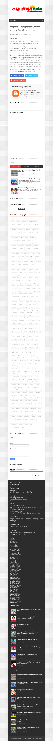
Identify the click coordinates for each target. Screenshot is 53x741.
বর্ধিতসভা (19, 350)
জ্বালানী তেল (37, 301)
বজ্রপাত (31, 347)
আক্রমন (13, 227)
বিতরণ (38, 358)
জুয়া (12, 299)
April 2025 (12, 561)
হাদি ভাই (20, 424)
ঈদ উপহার (14, 245)
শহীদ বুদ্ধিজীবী (37, 398)
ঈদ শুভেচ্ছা (28, 245)
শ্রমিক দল (20, 406)
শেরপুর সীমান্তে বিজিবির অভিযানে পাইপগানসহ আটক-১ (29, 712)
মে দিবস (37, 384)
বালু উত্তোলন (27, 355)
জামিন (32, 296)
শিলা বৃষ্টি (35, 400)
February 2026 (13, 548)
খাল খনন (13, 275)
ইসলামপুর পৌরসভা (16, 240)
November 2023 (14, 582)
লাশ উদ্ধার (14, 398)
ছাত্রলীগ (34, 288)
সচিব (13, 408)
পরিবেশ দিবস (24, 326)
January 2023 (13, 595)
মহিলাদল (13, 379)
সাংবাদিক (20, 416)
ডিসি (30, 304)
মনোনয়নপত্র (30, 374)
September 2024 (14, 569)
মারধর (18, 382)
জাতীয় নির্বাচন (37, 291)
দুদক (28, 310)
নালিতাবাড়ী (21, 320)
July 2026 (12, 541)
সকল (26, 406)
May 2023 (12, 590)
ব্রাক (32, 366)
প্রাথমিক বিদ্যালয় (15, 344)
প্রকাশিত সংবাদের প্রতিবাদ (17, 334)
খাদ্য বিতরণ (38, 272)
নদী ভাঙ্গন (30, 315)
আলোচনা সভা (35, 229)
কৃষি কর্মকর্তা (24, 269)
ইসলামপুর (32, 237)
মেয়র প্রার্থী (20, 387)
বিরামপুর (30, 360)
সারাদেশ (33, 416)
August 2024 (13, 570)
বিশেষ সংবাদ (37, 360)
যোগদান (38, 390)
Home (26, 153)
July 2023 (12, 587)
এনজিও (13, 256)
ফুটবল (13, 347)
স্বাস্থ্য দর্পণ (13, 422)
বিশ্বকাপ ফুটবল (21, 363)
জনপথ (39, 288)
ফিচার (35, 344)
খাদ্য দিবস (31, 272)
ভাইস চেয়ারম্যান (15, 368)
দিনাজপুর (23, 310)
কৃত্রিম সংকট (33, 267)
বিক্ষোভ (19, 358)
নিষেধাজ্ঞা (19, 323)
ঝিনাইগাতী (14, 304)
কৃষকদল (13, 269)
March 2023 (13, 593)
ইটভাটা (13, 235)
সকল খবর (32, 406)
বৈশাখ (20, 366)
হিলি (31, 424)
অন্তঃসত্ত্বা (38, 219)
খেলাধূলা (30, 275)
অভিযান (13, 224)
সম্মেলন (13, 414)
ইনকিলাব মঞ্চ (20, 235)
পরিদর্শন (36, 323)
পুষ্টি (37, 328)
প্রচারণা (30, 334)
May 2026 (12, 544)
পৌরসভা (25, 331)
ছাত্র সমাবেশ (26, 288)
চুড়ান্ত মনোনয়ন (20, 285)
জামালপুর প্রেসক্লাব (15, 296)
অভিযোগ (19, 224)
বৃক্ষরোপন (36, 363)
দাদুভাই (13, 310)
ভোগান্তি (20, 371)
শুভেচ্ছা (13, 403)
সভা (21, 411)
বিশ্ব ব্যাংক (13, 363)
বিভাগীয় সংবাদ (23, 360)
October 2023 (13, 583)
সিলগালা (19, 419)
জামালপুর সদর (25, 296)
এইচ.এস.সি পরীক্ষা (25, 253)
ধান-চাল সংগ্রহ (23, 315)
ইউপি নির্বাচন (30, 232)
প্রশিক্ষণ (25, 342)
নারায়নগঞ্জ (33, 318)
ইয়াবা (22, 237)
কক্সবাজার (37, 256)
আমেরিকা (28, 229)
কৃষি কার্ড (31, 269)
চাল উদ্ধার (22, 283)
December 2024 (14, 565)
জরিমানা (20, 291)
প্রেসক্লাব (22, 344)
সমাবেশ (31, 411)
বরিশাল (13, 350)
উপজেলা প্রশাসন (15, 253)
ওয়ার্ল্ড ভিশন (29, 256)
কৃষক (40, 267)
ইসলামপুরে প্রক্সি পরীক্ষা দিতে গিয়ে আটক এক (27, 639)
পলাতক (36, 326)
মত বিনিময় (14, 374)
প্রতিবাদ (36, 336)
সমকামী (26, 411)
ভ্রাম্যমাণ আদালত (27, 371)
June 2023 (12, 589)
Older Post (40, 153)
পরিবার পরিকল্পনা (15, 326)
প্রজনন (13, 336)
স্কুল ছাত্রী (25, 419)
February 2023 (13, 594)
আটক (18, 227)
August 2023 (13, 586)
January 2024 (13, 580)
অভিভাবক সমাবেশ (32, 221)
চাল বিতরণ (29, 283)
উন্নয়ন (18, 251)
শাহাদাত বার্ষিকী (15, 400)
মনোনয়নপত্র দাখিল (15, 376)
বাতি (34, 352)
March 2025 (13, 562)
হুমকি (23, 427)
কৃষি (18, 269)
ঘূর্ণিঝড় (29, 280)
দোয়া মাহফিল (29, 312)
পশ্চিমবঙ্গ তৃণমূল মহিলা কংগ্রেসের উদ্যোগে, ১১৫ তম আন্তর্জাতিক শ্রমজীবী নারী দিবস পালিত (28, 632)
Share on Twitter (31, 75)
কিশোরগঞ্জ (26, 267)
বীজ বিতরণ (29, 363)
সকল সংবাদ (13, 162)
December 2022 (14, 597)
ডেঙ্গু (34, 304)
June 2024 (12, 573)
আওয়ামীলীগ (37, 224)
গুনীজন (18, 280)
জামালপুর (31, 293)
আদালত (37, 227)
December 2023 (14, 581)
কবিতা (19, 259)
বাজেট (22, 352)
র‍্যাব (26, 395)
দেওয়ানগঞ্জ (21, 312)
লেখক (19, 398)
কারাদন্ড (19, 264)
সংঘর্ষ (38, 406)
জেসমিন (21, 301)
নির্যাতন (13, 323)
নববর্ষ (13, 318)
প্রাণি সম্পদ (31, 342)
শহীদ (31, 398)
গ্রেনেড (23, 280)
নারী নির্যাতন (14, 320)
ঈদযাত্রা (21, 248)
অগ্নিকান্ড (13, 219)
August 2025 (13, 556)
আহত (13, 232)
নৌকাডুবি (30, 323)
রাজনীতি (31, 392)
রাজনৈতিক (38, 392)
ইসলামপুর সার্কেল (25, 243)
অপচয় (13, 221)
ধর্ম (12, 315)
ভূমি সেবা (34, 368)
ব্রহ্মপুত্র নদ (26, 366)
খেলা (24, 275)
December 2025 (14, 550)
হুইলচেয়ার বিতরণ (15, 427)
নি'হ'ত (28, 320)
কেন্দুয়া (36, 269)
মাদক (24, 379)
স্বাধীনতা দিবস (32, 419)
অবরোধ (24, 221)
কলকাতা (13, 264)
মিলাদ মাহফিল (35, 382)
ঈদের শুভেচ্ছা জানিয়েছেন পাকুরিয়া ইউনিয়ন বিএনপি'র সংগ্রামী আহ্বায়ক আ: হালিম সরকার (29, 617)
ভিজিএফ (28, 368)
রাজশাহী (13, 395)
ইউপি (24, 232)
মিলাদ (28, 382)
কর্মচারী (38, 259)
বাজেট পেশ (28, 352)
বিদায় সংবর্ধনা (14, 360)
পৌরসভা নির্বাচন (32, 331)
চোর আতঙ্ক (14, 288)
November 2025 (14, 552)
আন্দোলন (21, 229)
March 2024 (13, 577)
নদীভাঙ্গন (37, 315)
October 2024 (13, 568)
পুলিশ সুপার (31, 328)
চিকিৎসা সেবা (36, 283)
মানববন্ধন (36, 379)
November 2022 (14, 598)
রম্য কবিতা (25, 392)
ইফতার (32, 235)
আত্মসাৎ (31, 227)
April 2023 (12, 591)
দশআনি (37, 307)
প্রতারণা (30, 336)
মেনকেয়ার (14, 387)
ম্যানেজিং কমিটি (15, 390)
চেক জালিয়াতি (29, 285)
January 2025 (13, 564)
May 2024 (12, 574)
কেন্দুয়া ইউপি (14, 272)
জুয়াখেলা (18, 299)
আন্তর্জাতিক (14, 229)
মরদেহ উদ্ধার (31, 376)
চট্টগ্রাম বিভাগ (14, 283)
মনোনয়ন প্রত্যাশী (22, 374)
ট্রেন (25, 304)
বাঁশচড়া (34, 355)
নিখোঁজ (33, 320)
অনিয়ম (26, 219)
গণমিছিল (23, 277)
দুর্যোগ (38, 310)
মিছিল (23, 382)
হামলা (26, 424)
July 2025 (12, 557)
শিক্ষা (21, 400)
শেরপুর (34, 403)
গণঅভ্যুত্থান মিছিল (15, 277)
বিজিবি (33, 358)
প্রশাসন (19, 342)
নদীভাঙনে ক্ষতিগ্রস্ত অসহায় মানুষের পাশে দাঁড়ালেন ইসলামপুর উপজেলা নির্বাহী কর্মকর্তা (28, 705)
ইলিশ (26, 237)
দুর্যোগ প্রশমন (14, 312)
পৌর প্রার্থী (18, 331)
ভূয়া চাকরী (14, 371)
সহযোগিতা (33, 414)
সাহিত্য (13, 419)
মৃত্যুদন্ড (31, 384)
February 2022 (13, 602)
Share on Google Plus (17, 80)
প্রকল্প (40, 331)
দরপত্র (32, 307)
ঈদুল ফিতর (28, 248)
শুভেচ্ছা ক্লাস (20, 403)
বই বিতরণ (19, 347)
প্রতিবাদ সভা (14, 339)
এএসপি (33, 253)
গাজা (13, 280)
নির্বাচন (39, 320)
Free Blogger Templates (37, 738)
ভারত (22, 368)
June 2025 (12, 558)
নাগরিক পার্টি (25, 318)
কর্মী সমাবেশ (38, 261)
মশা (37, 376)
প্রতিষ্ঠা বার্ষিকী (22, 339)
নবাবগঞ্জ (18, 318)
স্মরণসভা (29, 422)
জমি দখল (14, 291)
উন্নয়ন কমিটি (25, 251)
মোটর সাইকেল (35, 387)
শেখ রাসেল (27, 403)
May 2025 (12, 560)
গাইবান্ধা (30, 277)
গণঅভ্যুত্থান (36, 275)
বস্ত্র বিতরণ (26, 350)
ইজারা (37, 232)
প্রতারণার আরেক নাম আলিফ (23, 624)
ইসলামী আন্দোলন (35, 243)
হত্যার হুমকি (14, 424)
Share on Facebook (17, 75)
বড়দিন (37, 347)
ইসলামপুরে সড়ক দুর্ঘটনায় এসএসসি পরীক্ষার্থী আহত (28, 647)
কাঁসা (20, 267)
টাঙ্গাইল (20, 304)
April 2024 (12, 576)
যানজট (22, 390)
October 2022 (13, 599)
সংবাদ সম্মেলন (15, 411)
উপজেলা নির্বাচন (34, 251)
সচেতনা (17, 408)
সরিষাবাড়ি (19, 414)
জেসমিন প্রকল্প (29, 301)
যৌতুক (13, 392)
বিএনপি (13, 358)
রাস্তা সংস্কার (20, 395)
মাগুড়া (19, 379)
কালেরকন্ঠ (33, 264)
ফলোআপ (29, 344)
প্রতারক (24, 336)
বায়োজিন (13, 355)
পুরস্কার (25, 328)
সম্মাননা (37, 411)
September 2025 (14, 554)
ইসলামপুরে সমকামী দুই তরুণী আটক (25, 690)
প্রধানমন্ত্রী (13, 342)
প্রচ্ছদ (36, 334)
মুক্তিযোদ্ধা (14, 384)
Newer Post (13, 153)
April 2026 (12, 545)
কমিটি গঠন (32, 259)
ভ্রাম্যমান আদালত (37, 371)
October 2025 (13, 553)
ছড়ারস (20, 288)
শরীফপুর (25, 398)
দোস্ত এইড (37, 312)
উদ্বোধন (13, 251)
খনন (25, 272)
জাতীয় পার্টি (14, 293)
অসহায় (30, 224)
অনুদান (32, 219)
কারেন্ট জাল (25, 264)
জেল (33, 299)
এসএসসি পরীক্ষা (21, 256)
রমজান (18, 392)
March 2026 (13, 546)
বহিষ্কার (32, 350)
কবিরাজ (25, 259)
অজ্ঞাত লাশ (20, 219)
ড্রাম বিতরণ (14, 307)
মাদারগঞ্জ (30, 379)
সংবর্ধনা (39, 408)
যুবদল (27, 390)
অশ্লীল (25, 224)
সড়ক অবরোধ (25, 408)
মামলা (13, 382)
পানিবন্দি (13, 328)
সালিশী (39, 416)
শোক (39, 403)
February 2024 (13, 578)
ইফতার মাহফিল (15, 237)
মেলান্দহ (27, 387)
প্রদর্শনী (36, 339)
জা (25, 291)
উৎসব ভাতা (35, 248)
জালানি (37, 296)
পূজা (12, 331)
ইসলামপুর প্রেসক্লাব (15, 243)
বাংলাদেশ (20, 355)
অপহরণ (18, 221)
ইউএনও (18, 232)
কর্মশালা (19, 261)
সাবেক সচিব (26, 416)
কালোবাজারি (14, 267)
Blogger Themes (27, 738)
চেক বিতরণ (37, 285)
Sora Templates (18, 738)
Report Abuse (16, 464)
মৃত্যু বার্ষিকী (25, 384)
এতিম (38, 253)
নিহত (25, 323)
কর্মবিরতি (13, 261)
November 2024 (14, 566)
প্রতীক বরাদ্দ (30, 339)
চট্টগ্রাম (35, 280)
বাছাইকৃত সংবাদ (15, 352)
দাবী (18, 310)
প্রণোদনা (19, 336)
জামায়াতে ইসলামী (22, 293)
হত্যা (34, 422)
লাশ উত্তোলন (32, 395)
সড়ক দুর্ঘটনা (33, 408)
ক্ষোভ (20, 272)
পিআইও (19, 328)
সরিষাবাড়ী (26, 414)
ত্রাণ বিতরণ (25, 307)
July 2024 (12, 572)
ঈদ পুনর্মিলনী (21, 245)
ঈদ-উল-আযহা (15, 248)
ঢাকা (20, 307)
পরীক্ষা (30, 326)
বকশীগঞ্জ (25, 347)
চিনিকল (13, 285)
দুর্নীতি (33, 310)
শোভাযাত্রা (14, 406)
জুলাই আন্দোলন (26, 299)
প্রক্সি (26, 334)
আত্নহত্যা (24, 227)
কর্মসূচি (31, 261)
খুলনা (19, 275)
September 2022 (14, 601)
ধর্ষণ (16, 315)
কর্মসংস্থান (26, 261)
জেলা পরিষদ (14, 301)
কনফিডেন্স (14, 259)
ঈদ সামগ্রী (36, 245)
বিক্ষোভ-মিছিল (26, 358)
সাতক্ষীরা (13, 416)
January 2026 (13, 549)
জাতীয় (29, 291)
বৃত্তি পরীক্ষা (14, 366)
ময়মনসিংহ (24, 376)
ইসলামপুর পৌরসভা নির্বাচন (27, 240)
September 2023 (14, 585)
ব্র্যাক (36, 366)
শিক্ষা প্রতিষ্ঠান (27, 400)
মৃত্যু (19, 384)
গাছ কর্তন (36, 277)
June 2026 (12, 542)
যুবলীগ (32, 390)
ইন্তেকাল (27, 235)
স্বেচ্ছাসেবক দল (21, 422)
